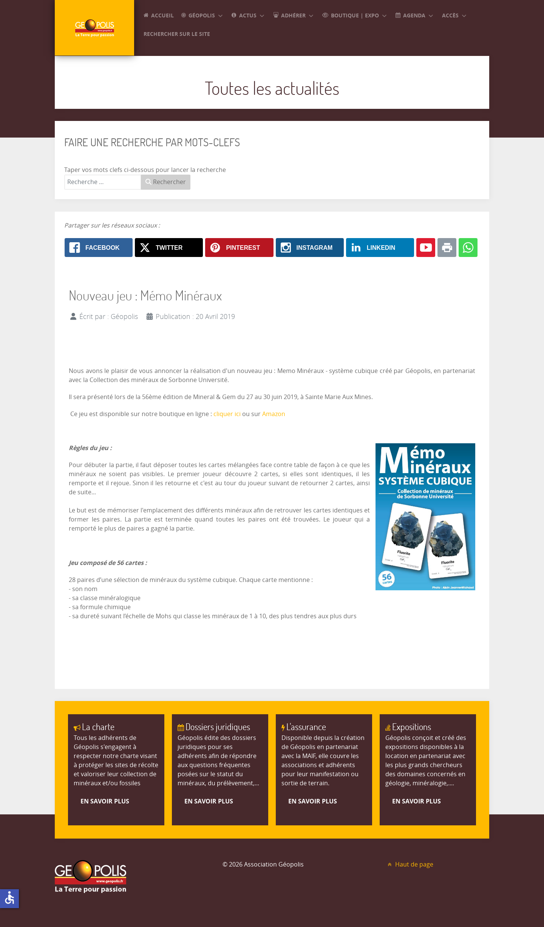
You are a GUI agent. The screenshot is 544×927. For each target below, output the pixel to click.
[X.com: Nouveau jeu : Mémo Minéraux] (169, 247)
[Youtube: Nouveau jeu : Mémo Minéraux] (425, 247)
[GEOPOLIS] (94, 28)
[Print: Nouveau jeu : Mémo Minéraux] (446, 247)
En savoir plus (104, 801)
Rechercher (165, 182)
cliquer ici (227, 414)
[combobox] (102, 182)
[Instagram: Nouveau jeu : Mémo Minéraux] (310, 247)
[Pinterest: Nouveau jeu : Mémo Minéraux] (239, 247)
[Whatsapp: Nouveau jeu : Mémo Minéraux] (468, 247)
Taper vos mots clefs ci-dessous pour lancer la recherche (145, 169)
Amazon (273, 414)
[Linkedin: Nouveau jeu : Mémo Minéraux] (380, 247)
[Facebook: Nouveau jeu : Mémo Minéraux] (99, 247)
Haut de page (409, 864)
